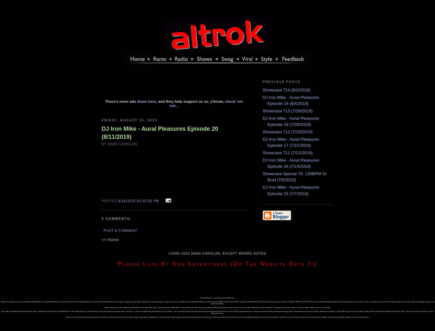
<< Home (110, 239)
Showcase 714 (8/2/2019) (286, 90)
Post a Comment (120, 230)
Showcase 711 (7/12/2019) (288, 152)
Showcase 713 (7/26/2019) (288, 111)
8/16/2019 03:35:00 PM (138, 201)
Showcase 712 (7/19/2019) (288, 131)
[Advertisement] (174, 84)
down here (146, 101)
